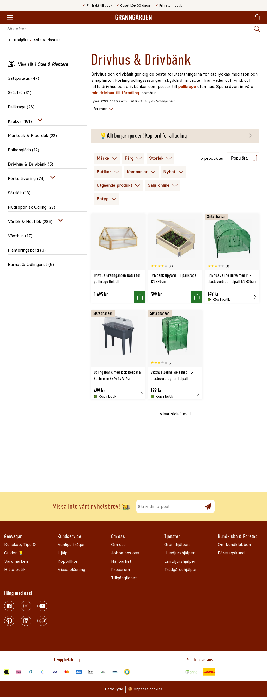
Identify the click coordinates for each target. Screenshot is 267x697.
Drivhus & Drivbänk (30, 164)
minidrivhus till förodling (115, 92)
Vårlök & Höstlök (30, 221)
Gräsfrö (19, 92)
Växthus (20, 235)
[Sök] (257, 28)
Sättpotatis (23, 78)
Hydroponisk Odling (31, 207)
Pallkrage (21, 106)
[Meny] (10, 18)
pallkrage (187, 86)
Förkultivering (26, 178)
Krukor (20, 121)
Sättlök (19, 192)
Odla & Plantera (47, 39)
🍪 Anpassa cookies (145, 689)
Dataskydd (114, 689)
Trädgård (20, 39)
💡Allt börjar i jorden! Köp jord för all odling (143, 135)
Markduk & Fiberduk (32, 135)
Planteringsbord (27, 250)
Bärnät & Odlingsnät (31, 264)
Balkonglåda (23, 149)
